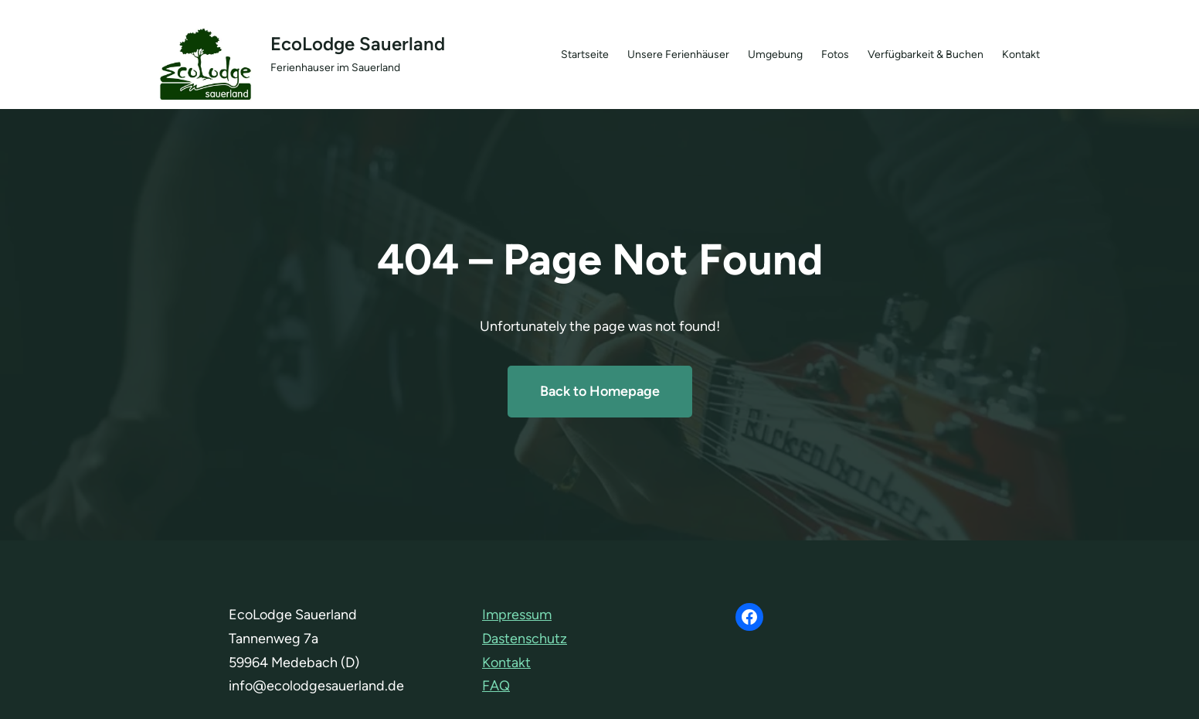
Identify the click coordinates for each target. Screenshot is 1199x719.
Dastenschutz (524, 638)
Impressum (517, 614)
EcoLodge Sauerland (357, 43)
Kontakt (506, 662)
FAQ (496, 685)
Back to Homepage (600, 391)
